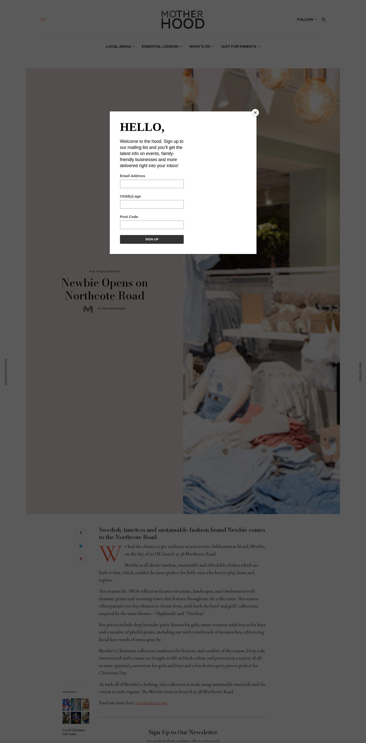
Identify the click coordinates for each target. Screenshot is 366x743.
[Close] (255, 112)
